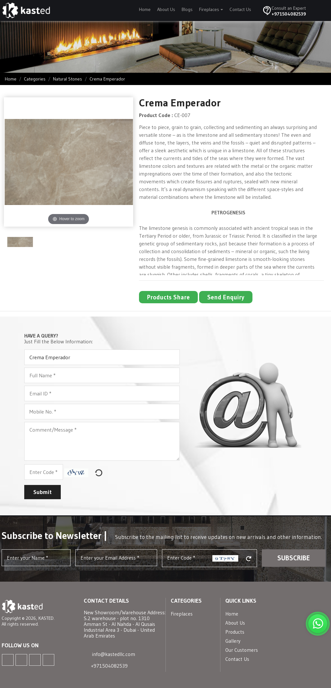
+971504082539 (289, 14)
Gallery (232, 641)
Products (234, 632)
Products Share (168, 297)
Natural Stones (67, 79)
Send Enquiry (225, 297)
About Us (166, 9)
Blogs (187, 9)
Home (145, 9)
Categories (35, 79)
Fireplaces (209, 9)
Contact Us (240, 9)
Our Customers (241, 650)
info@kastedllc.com (113, 654)
